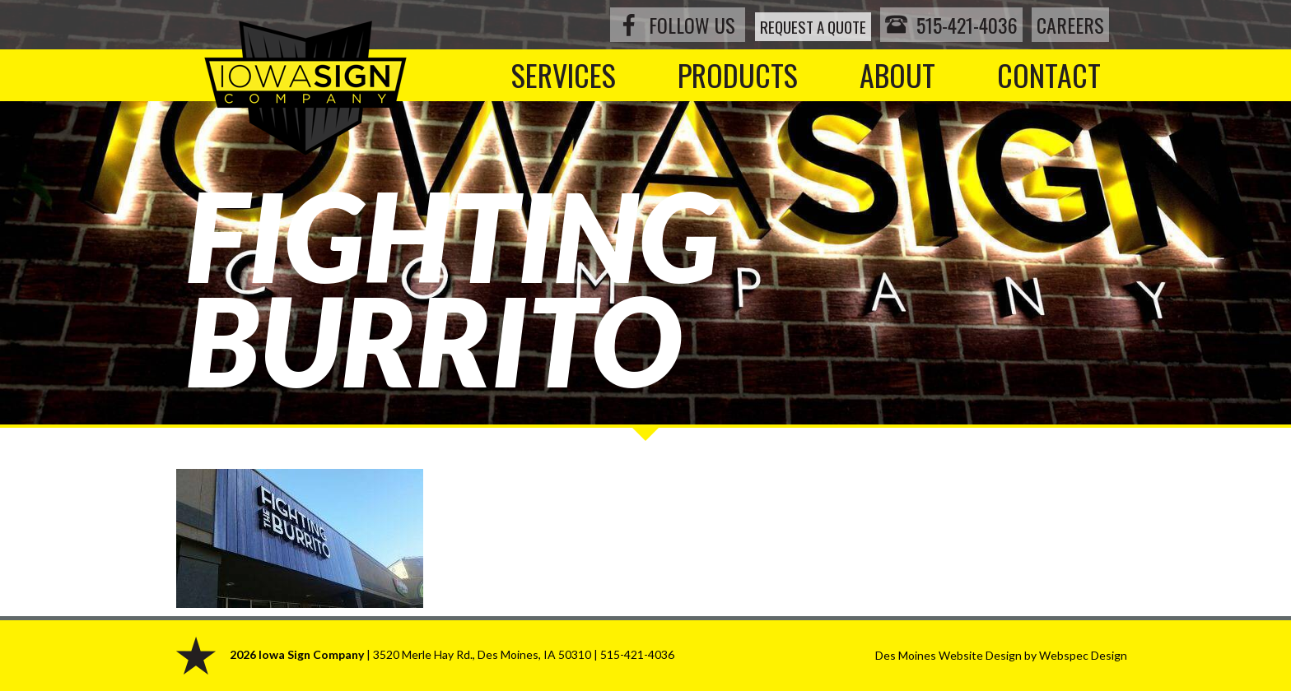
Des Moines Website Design (948, 655)
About (897, 74)
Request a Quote (786, 24)
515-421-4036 (945, 24)
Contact (1049, 74)
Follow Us (650, 24)
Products (738, 74)
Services (563, 74)
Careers (1070, 24)
